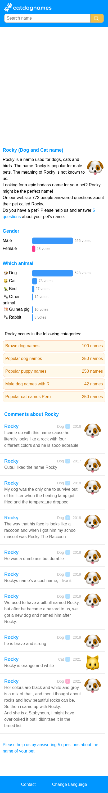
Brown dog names (54, 346)
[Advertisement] (54, 83)
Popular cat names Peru (54, 397)
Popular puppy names (54, 371)
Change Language (69, 784)
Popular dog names (54, 358)
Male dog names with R (54, 384)
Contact (28, 784)
